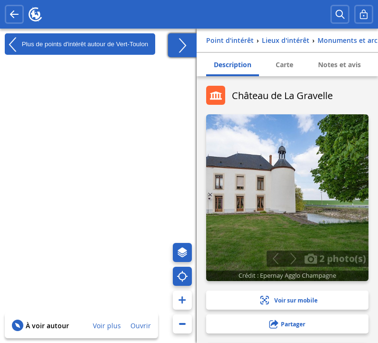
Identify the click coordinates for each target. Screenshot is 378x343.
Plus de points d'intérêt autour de (76, 44)
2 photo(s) (335, 258)
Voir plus (107, 325)
